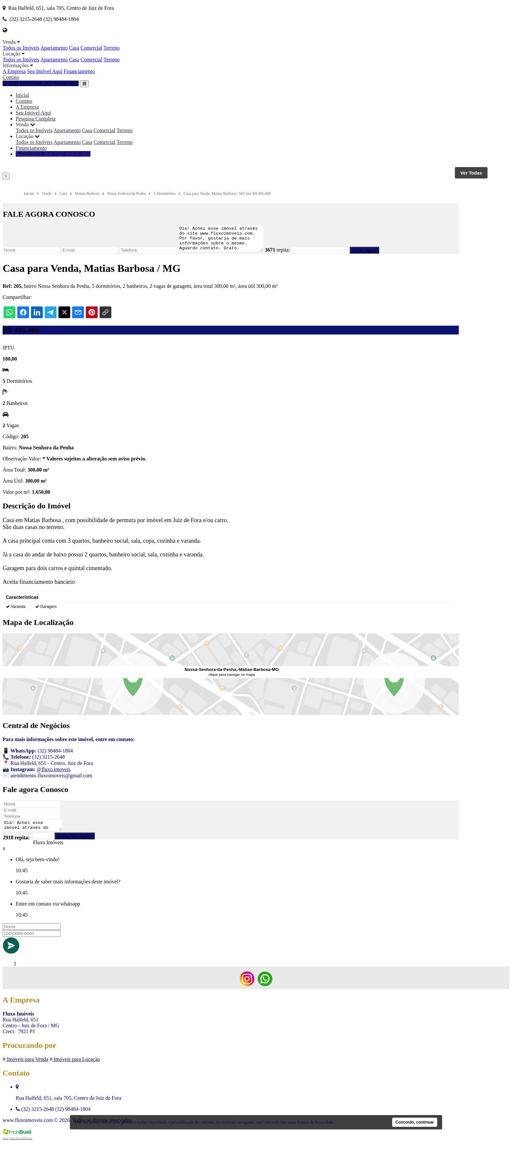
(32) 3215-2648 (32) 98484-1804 (41, 83)
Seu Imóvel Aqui (44, 71)
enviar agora (374, 255)
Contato (11, 77)
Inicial (22, 95)
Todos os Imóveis (21, 48)
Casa (74, 48)
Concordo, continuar (414, 1122)
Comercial (91, 48)
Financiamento (79, 71)
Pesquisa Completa (36, 118)
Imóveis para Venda (25, 1066)
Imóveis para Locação (75, 1066)
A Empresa (14, 71)
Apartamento (54, 48)
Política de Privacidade (315, 1122)
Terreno (112, 48)
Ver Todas (471, 173)
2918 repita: (16, 844)
